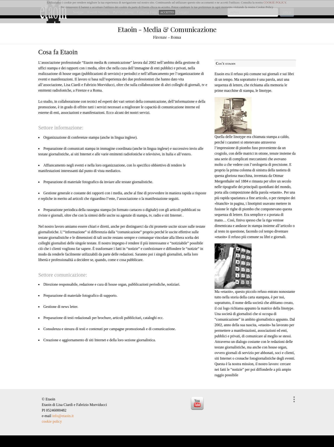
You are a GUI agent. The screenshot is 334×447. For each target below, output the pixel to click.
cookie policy (52, 421)
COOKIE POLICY (274, 2)
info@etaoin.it (63, 416)
